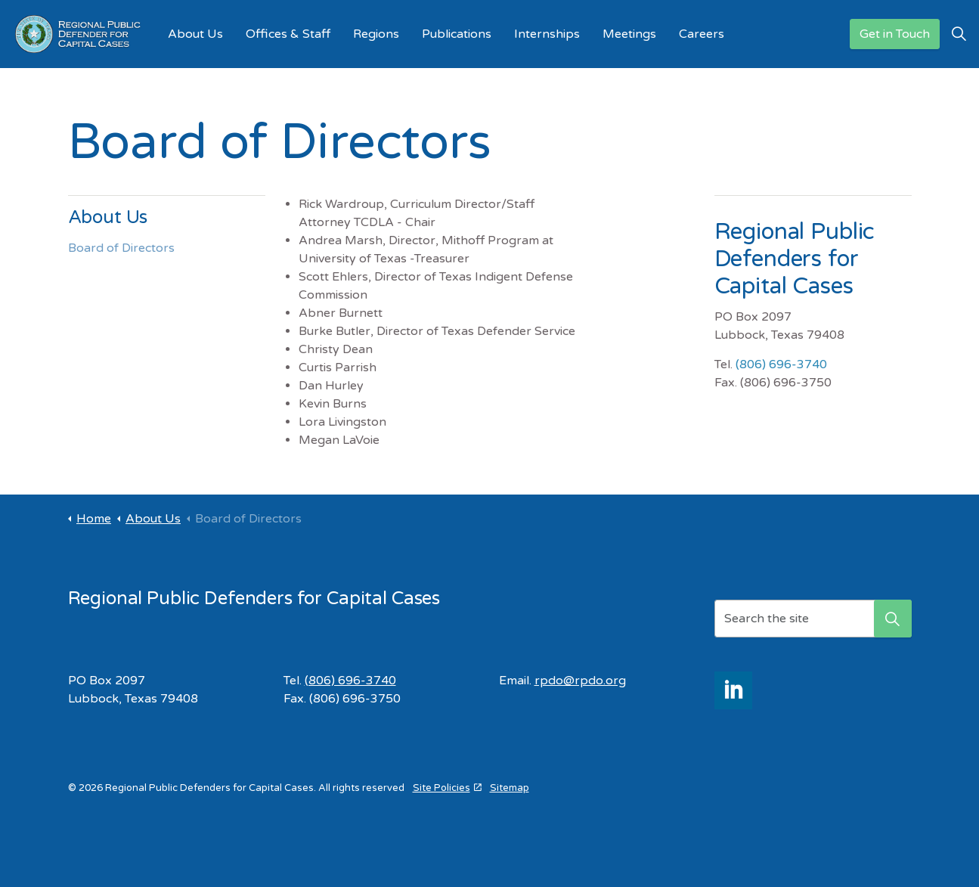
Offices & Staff (288, 34)
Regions (376, 34)
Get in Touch (894, 34)
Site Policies (447, 788)
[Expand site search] (959, 34)
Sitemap (509, 788)
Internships (547, 34)
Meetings (629, 34)
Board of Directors (121, 248)
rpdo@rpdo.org (580, 680)
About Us (195, 34)
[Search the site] (813, 618)
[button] (893, 618)
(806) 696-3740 (781, 364)
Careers (701, 34)
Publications (456, 34)
